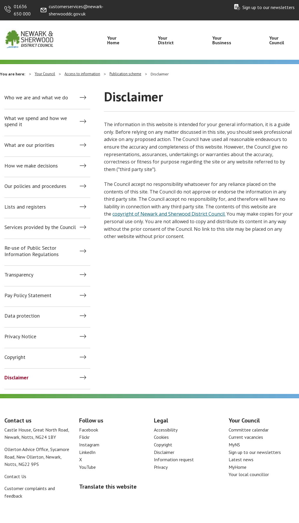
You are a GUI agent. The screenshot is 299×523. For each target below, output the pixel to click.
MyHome (237, 467)
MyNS (234, 445)
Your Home (113, 40)
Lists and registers (25, 207)
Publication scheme (125, 73)
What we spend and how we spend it (35, 121)
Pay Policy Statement (27, 295)
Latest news (241, 459)
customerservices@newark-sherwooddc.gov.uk (76, 10)
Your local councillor (249, 474)
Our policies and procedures (35, 186)
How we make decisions (31, 166)
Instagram (89, 445)
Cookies (161, 437)
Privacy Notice (20, 336)
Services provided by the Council (40, 227)
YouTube (87, 467)
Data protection (22, 316)
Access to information (82, 73)
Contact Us (15, 476)
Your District (166, 40)
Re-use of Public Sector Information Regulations (31, 251)
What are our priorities (29, 145)
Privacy (161, 467)
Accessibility (166, 430)
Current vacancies (246, 437)
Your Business (221, 40)
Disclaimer (16, 377)
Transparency (18, 275)
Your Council (276, 40)
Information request (174, 459)
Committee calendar (249, 430)
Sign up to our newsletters (268, 7)
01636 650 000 (22, 10)
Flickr (84, 437)
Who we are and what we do (36, 97)
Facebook (88, 430)
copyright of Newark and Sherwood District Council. (168, 214)
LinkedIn (87, 452)
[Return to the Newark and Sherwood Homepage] (29, 38)
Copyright (14, 357)
